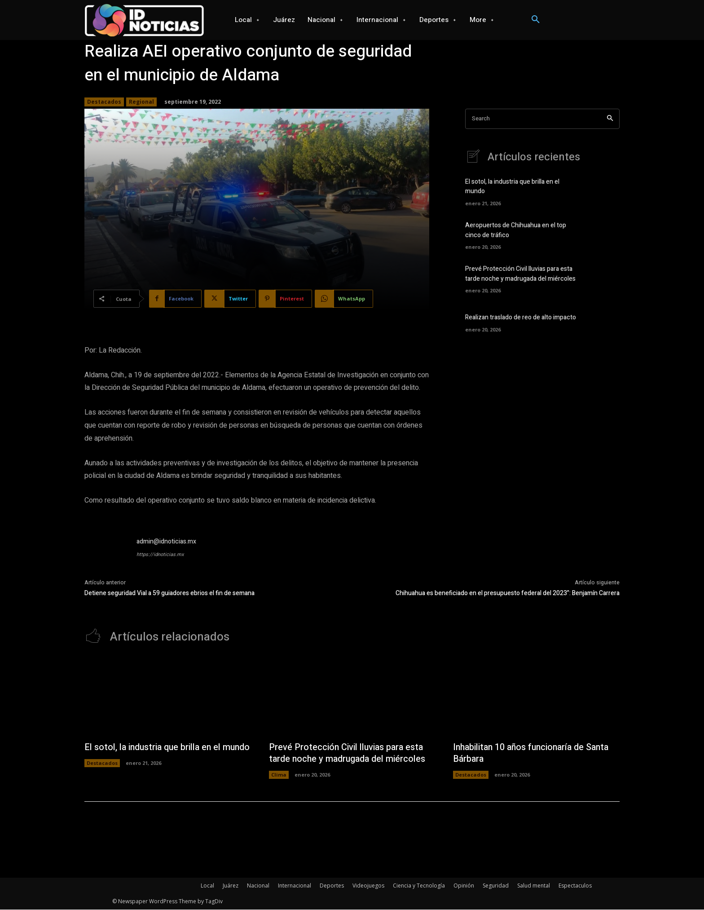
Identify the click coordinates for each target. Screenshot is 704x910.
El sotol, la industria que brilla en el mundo (154, 753)
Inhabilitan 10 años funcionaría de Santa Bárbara (532, 753)
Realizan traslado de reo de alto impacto (520, 317)
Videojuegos (368, 886)
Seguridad (496, 886)
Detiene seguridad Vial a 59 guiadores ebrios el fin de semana (169, 593)
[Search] (610, 119)
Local (207, 886)
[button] (535, 20)
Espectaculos (575, 886)
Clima (278, 775)
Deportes (332, 886)
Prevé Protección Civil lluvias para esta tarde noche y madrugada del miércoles (520, 274)
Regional (141, 101)
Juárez (230, 886)
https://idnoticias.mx (160, 554)
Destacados (104, 101)
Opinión (463, 886)
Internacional (294, 886)
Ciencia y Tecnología (419, 886)
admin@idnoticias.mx (166, 541)
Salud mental (533, 886)
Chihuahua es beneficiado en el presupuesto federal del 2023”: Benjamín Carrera (508, 593)
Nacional (258, 886)
